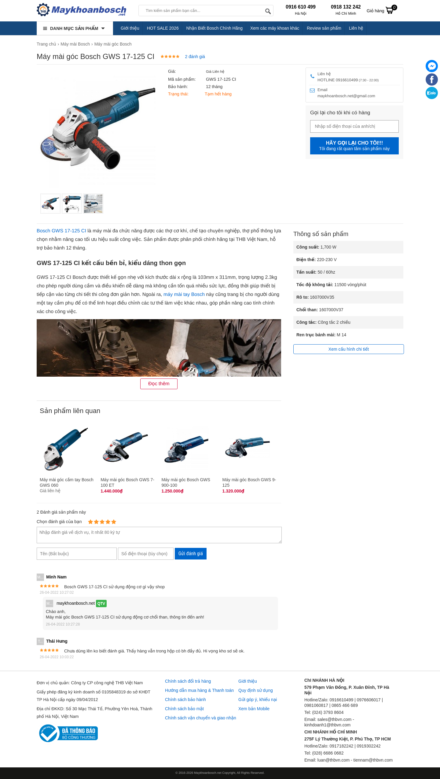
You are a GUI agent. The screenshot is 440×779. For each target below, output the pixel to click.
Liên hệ (356, 28)
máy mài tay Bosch (184, 294)
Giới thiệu (130, 28)
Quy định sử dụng (255, 690)
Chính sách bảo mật (184, 708)
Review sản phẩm (324, 28)
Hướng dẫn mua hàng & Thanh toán (199, 690)
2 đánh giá (195, 56)
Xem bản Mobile (254, 708)
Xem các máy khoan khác (274, 28)
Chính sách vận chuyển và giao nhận (200, 717)
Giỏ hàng (382, 10)
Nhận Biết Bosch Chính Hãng (214, 28)
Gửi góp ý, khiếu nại (257, 699)
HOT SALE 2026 (163, 28)
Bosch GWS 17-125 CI (61, 231)
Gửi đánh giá (190, 553)
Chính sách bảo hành (185, 699)
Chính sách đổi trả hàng (188, 681)
